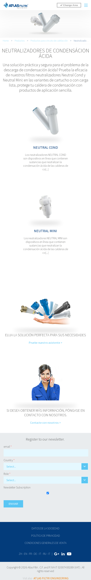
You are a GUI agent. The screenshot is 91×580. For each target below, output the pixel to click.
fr (30, 554)
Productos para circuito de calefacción (49, 40)
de (35, 554)
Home (6, 40)
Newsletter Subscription (17, 487)
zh (20, 554)
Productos (20, 40)
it (40, 554)
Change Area (69, 5)
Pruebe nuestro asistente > (45, 342)
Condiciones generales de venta (45, 543)
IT (49, 554)
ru (44, 554)
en (25, 554)
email (8, 446)
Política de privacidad (45, 535)
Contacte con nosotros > (45, 422)
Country (9, 460)
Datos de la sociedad (45, 528)
